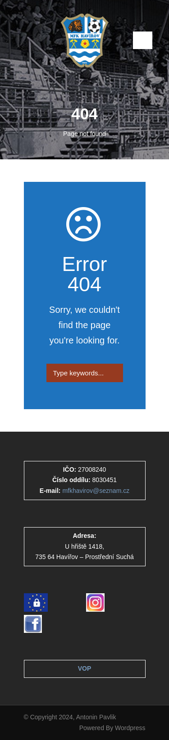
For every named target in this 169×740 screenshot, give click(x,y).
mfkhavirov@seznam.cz (95, 490)
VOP (84, 668)
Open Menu (142, 40)
